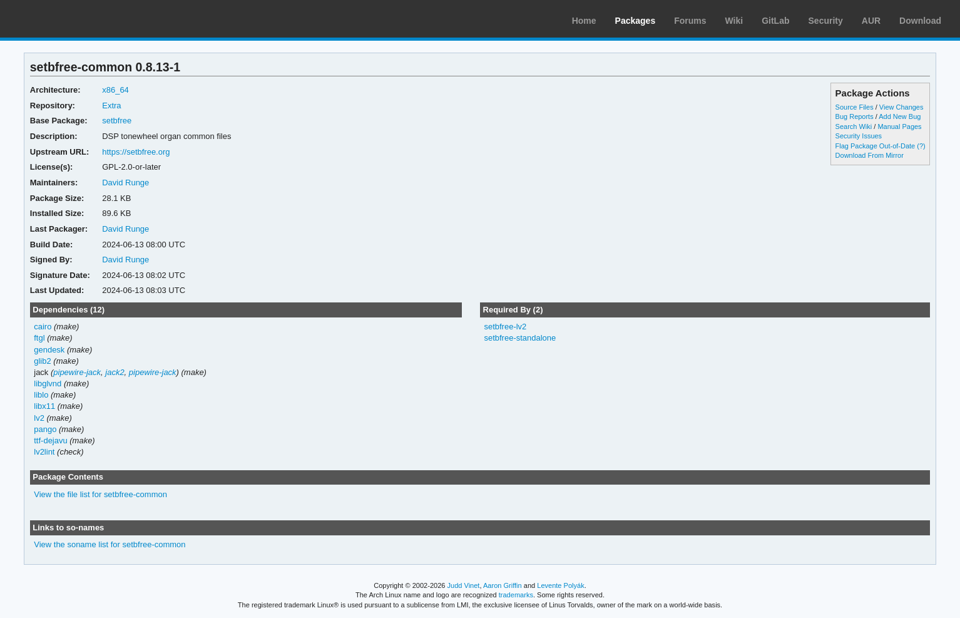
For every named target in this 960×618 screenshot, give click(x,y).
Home (584, 21)
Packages (635, 21)
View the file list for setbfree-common (100, 494)
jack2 (114, 372)
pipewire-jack (77, 372)
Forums (690, 21)
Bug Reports (854, 116)
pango (45, 429)
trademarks (516, 595)
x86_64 (115, 90)
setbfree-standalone (520, 337)
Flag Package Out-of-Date (875, 146)
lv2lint (44, 451)
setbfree (116, 120)
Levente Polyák (560, 585)
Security (826, 21)
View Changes (901, 107)
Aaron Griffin (502, 585)
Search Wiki (853, 126)
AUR (871, 21)
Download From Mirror (869, 155)
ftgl (39, 337)
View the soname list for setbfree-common (109, 544)
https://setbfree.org (136, 152)
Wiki (734, 21)
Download (920, 21)
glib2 (42, 361)
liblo (41, 394)
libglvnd (47, 383)
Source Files (854, 107)
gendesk (49, 349)
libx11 (44, 406)
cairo (42, 326)
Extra (111, 105)
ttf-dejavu (50, 440)
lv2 (39, 418)
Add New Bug (900, 116)
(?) (921, 146)
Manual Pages (899, 126)
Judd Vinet (463, 585)
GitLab (775, 21)
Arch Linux (68, 18)
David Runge (125, 182)
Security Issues (858, 136)
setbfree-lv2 (505, 326)
